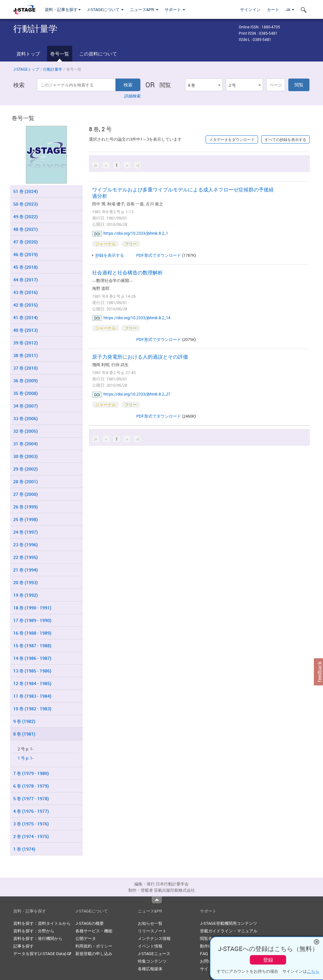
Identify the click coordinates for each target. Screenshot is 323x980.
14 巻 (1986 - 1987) (32, 658)
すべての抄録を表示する (285, 139)
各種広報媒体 (150, 968)
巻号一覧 (59, 53)
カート (273, 9)
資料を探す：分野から (33, 931)
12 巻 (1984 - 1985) (32, 683)
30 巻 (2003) (25, 456)
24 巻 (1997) (25, 532)
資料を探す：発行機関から (37, 938)
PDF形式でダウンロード (158, 255)
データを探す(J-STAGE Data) (42, 953)
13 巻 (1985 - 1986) (32, 671)
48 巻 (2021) (25, 229)
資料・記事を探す (63, 9)
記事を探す (23, 946)
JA (289, 9)
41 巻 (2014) (25, 317)
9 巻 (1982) (24, 721)
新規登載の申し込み (93, 953)
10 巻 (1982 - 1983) (32, 709)
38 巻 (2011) (25, 355)
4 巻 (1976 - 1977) (31, 811)
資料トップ (28, 53)
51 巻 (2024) (25, 191)
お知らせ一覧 (150, 923)
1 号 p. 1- (25, 758)
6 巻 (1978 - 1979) (31, 786)
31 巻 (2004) (25, 444)
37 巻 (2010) (25, 368)
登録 (268, 959)
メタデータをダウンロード (232, 139)
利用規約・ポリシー (93, 946)
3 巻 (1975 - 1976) (31, 824)
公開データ (85, 938)
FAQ (204, 953)
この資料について (98, 53)
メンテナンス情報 (154, 938)
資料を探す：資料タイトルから (42, 923)
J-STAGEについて (105, 9)
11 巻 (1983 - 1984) (32, 696)
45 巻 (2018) (25, 267)
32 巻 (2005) (25, 431)
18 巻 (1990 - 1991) (32, 608)
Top (157, 899)
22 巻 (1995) (25, 557)
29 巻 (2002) (25, 469)
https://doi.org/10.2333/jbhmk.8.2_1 (135, 233)
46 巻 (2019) (25, 254)
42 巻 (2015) (25, 305)
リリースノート (152, 931)
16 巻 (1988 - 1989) (32, 633)
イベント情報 (150, 946)
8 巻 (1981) (24, 734)
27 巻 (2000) (25, 494)
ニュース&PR (144, 9)
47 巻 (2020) (25, 242)
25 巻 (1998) (25, 519)
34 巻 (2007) (25, 406)
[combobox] (203, 85)
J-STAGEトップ (26, 69)
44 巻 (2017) (25, 280)
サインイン (250, 9)
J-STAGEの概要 (89, 923)
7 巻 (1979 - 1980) (31, 773)
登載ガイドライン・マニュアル (228, 931)
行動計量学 (52, 69)
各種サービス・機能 (93, 931)
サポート (175, 9)
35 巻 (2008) (25, 393)
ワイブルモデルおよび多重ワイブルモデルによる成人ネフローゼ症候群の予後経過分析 (183, 192)
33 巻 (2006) (25, 418)
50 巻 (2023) (25, 204)
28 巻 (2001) (25, 481)
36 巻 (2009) (25, 381)
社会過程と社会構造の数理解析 (127, 272)
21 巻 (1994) (25, 570)
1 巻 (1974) (24, 849)
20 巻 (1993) (25, 582)
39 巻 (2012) (25, 343)
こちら (313, 971)
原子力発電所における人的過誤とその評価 (140, 356)
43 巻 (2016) (25, 292)
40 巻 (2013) (25, 330)
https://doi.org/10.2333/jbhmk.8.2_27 (136, 394)
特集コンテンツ (152, 961)
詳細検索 (132, 96)
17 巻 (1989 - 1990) (32, 620)
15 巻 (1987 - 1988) (32, 645)
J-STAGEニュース (154, 953)
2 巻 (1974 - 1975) (31, 836)
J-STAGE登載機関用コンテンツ (228, 923)
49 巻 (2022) (25, 217)
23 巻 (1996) (25, 545)
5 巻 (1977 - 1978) (31, 798)
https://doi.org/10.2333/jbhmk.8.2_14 (136, 317)
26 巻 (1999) (25, 507)
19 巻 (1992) (25, 595)
